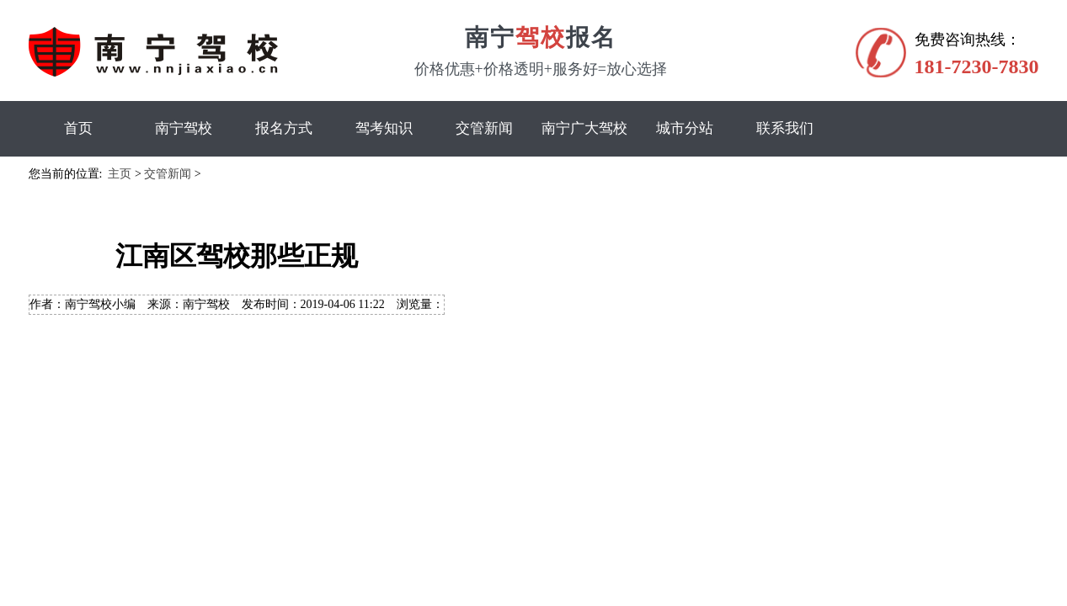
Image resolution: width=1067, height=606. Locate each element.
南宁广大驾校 (584, 128)
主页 (119, 173)
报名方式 (283, 128)
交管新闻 (484, 128)
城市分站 (684, 128)
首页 (78, 128)
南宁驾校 (183, 128)
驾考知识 (384, 128)
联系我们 (785, 128)
